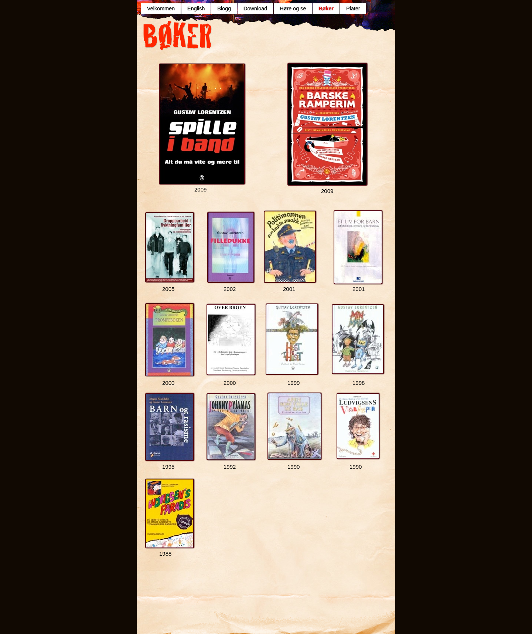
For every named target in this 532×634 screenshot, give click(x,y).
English (196, 8)
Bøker (326, 8)
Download (255, 8)
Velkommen (161, 8)
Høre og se (293, 8)
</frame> (271, 41)
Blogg (224, 8)
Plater (353, 8)
